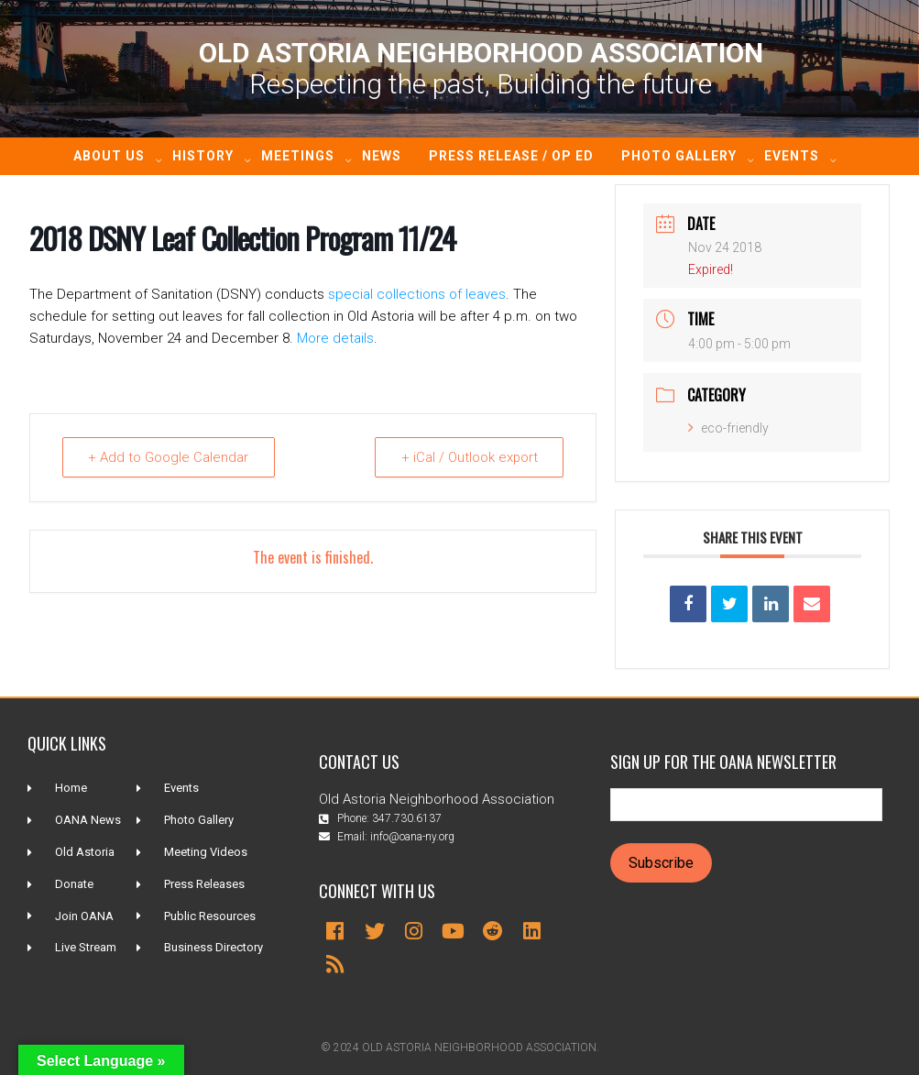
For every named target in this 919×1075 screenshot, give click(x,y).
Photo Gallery (679, 155)
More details (335, 338)
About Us (109, 155)
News (381, 155)
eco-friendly (728, 428)
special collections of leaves (417, 294)
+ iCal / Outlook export (468, 457)
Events (791, 155)
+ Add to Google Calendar (169, 457)
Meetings (297, 155)
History (203, 155)
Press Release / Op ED (511, 155)
